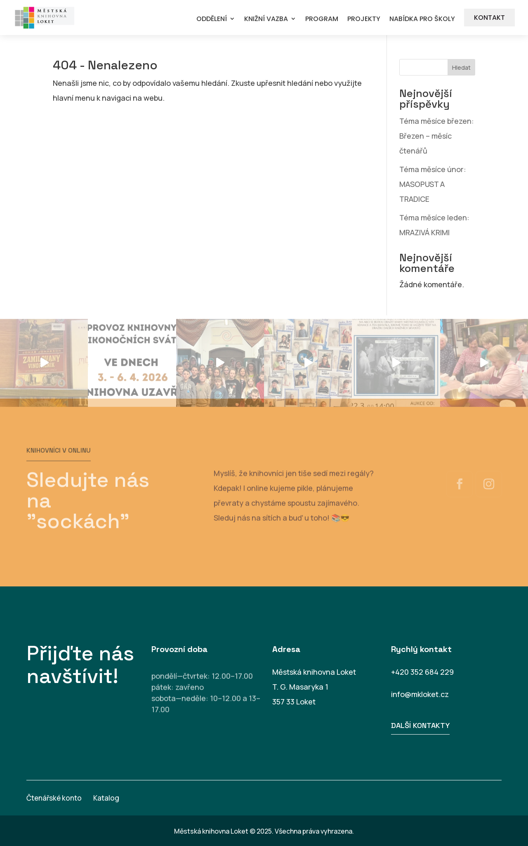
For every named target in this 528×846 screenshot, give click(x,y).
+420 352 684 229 (422, 672)
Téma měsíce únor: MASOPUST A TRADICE (432, 184)
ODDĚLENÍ (211, 19)
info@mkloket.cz (420, 694)
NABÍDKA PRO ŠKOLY (422, 19)
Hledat (461, 67)
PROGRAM (321, 19)
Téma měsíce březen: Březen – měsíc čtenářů (436, 136)
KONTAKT (489, 17)
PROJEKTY (363, 19)
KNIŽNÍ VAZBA (266, 19)
